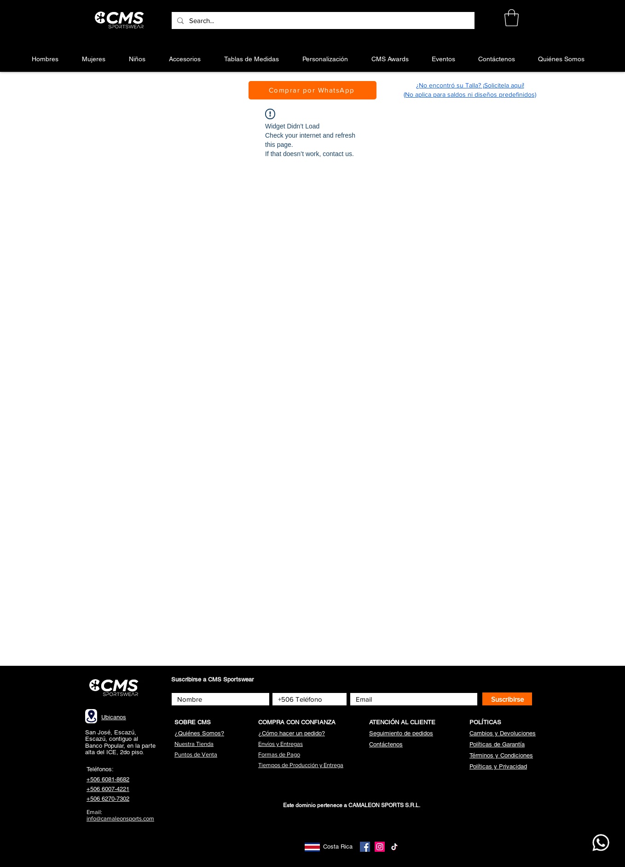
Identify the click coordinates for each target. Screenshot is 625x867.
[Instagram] (380, 847)
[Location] (91, 716)
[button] (511, 17)
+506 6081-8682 (108, 779)
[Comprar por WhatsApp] (312, 90)
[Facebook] (365, 847)
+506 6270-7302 (108, 798)
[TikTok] (394, 847)
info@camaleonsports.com (120, 818)
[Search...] (322, 20)
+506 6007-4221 (108, 789)
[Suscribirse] (507, 698)
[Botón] (121, 20)
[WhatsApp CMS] (601, 842)
